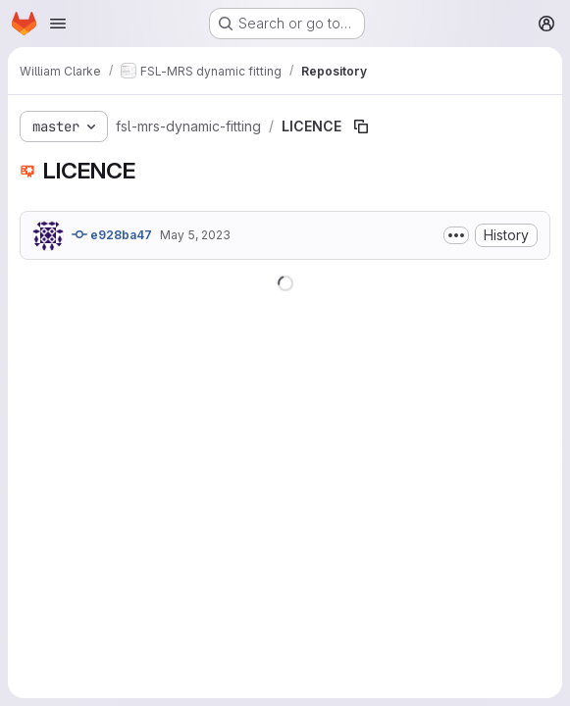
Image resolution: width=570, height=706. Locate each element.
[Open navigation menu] (58, 23)
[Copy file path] (361, 126)
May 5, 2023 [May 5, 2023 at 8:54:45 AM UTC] (195, 234)
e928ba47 (112, 234)
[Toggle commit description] (456, 235)
